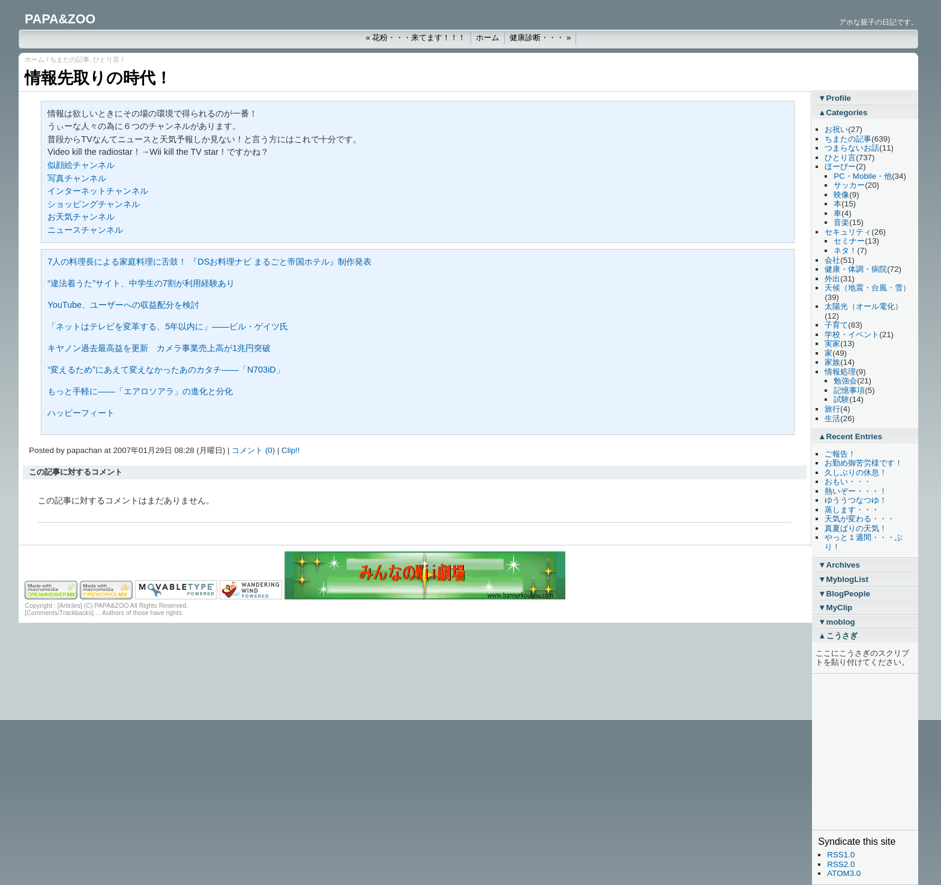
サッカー (849, 185)
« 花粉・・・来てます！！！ (415, 37)
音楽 (841, 222)
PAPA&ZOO (60, 19)
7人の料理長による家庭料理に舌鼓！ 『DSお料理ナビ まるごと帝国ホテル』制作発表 (209, 261)
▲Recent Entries (850, 436)
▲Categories (842, 112)
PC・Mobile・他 (863, 176)
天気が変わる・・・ (860, 518)
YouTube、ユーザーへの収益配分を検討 (123, 305)
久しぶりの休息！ (856, 472)
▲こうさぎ (837, 635)
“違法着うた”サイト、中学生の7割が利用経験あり (141, 283)
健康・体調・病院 (856, 269)
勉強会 (845, 380)
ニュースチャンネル (85, 230)
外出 (832, 278)
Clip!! (290, 450)
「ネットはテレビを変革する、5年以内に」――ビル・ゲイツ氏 (167, 326)
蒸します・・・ (852, 509)
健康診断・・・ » (540, 37)
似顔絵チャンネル (81, 165)
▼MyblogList (843, 579)
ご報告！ (840, 453)
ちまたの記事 (69, 59)
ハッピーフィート (81, 413)
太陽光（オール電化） (864, 306)
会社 (832, 260)
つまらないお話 (852, 147)
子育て (836, 324)
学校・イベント (852, 334)
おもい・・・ (848, 481)
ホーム (487, 37)
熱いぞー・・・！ (856, 491)
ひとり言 (106, 59)
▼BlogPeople (844, 593)
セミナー (849, 240)
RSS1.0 (841, 854)
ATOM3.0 (844, 873)
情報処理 (840, 371)
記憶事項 (849, 390)
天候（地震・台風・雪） (867, 287)
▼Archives (839, 564)
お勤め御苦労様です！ (864, 462)
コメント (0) (253, 450)
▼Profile (834, 98)
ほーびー (840, 166)
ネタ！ (845, 250)
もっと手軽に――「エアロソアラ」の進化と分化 (140, 391)
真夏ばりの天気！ (856, 528)
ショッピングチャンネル (93, 204)
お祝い (836, 129)
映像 (841, 194)
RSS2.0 (841, 864)
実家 (832, 343)
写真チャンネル (76, 178)
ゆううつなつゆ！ (856, 500)
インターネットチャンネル (97, 191)
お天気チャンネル (81, 216)
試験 (841, 399)
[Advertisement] (854, 752)
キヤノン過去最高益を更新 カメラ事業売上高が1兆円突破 (159, 348)
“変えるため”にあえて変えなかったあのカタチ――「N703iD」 (165, 369)
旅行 (832, 408)
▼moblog (836, 621)
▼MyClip (835, 607)
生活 (832, 418)
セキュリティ (848, 231)
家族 (832, 362)
